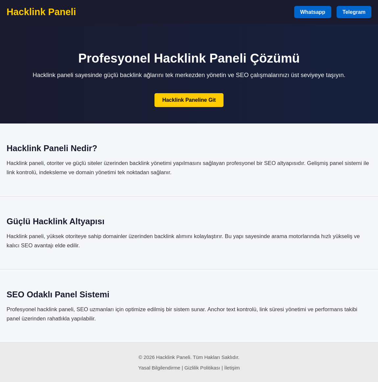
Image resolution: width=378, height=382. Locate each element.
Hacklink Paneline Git (189, 100)
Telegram (354, 12)
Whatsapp (312, 12)
